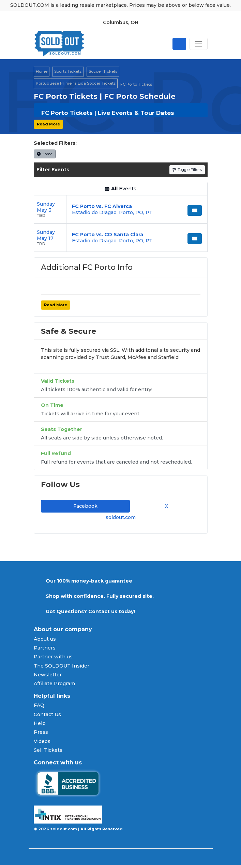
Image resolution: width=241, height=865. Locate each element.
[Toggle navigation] (198, 44)
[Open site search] (179, 44)
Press (41, 732)
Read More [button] (48, 124)
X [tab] (165, 506)
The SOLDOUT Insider (61, 666)
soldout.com (121, 517)
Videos (42, 741)
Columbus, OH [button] (120, 22)
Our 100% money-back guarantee (89, 581)
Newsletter (48, 675)
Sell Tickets (48, 750)
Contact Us (47, 714)
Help (40, 723)
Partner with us (53, 657)
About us (45, 639)
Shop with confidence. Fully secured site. (100, 596)
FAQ (39, 705)
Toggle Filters (186, 169)
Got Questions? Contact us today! (90, 611)
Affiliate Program (54, 683)
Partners (45, 648)
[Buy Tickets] (194, 210)
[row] (121, 209)
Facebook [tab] (85, 506)
